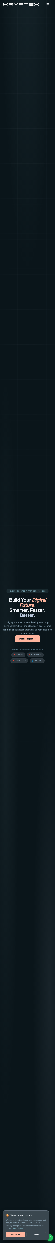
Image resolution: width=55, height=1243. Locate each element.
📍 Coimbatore (19, 661)
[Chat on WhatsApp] (49, 1237)
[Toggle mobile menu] (48, 4)
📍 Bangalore (35, 655)
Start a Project (27, 639)
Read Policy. (18, 1228)
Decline (36, 1235)
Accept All (15, 1235)
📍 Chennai (18, 655)
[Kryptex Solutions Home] (21, 4)
